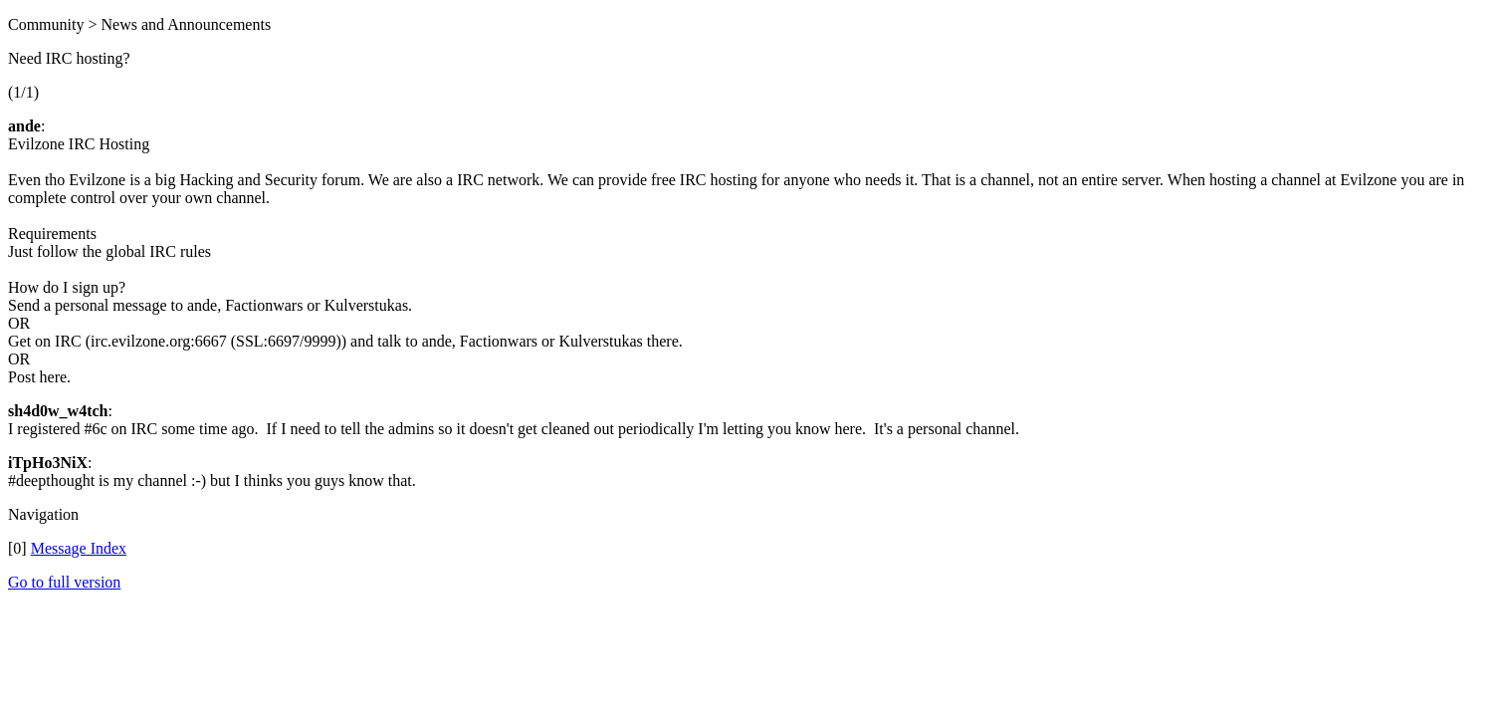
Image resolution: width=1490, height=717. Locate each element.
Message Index (78, 548)
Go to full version (64, 582)
